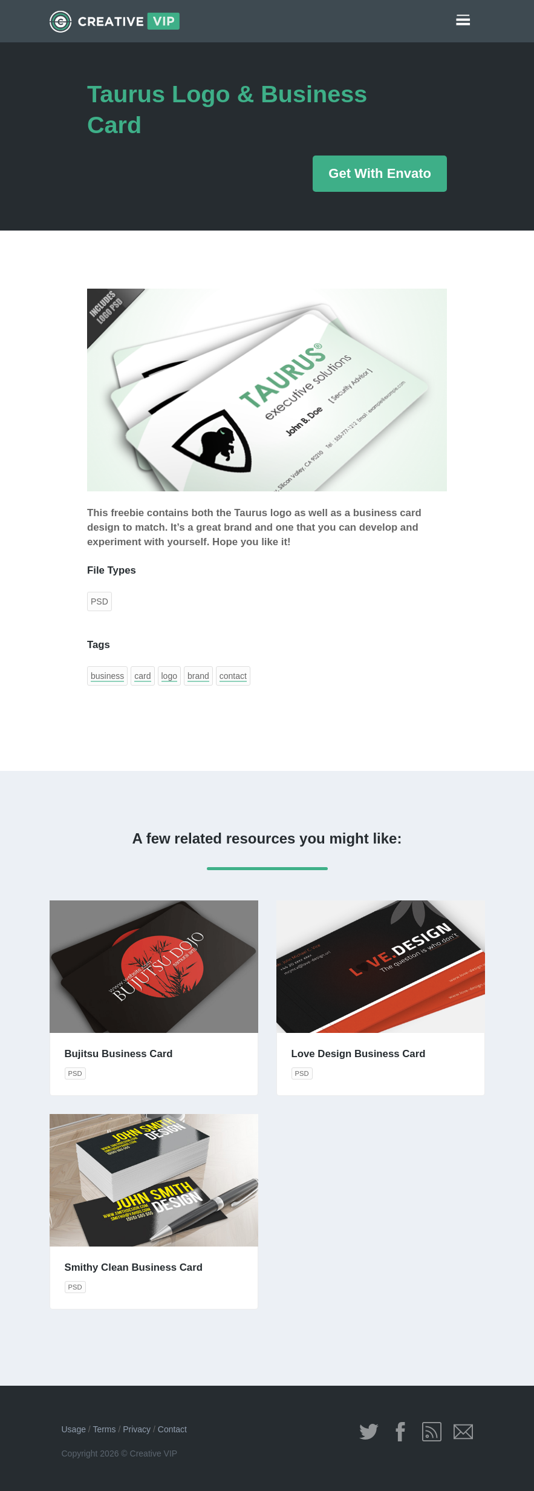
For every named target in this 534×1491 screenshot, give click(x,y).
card (142, 676)
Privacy (137, 1429)
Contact (172, 1429)
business (107, 676)
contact (233, 676)
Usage (74, 1429)
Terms (104, 1429)
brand (198, 676)
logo (169, 676)
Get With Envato (379, 173)
